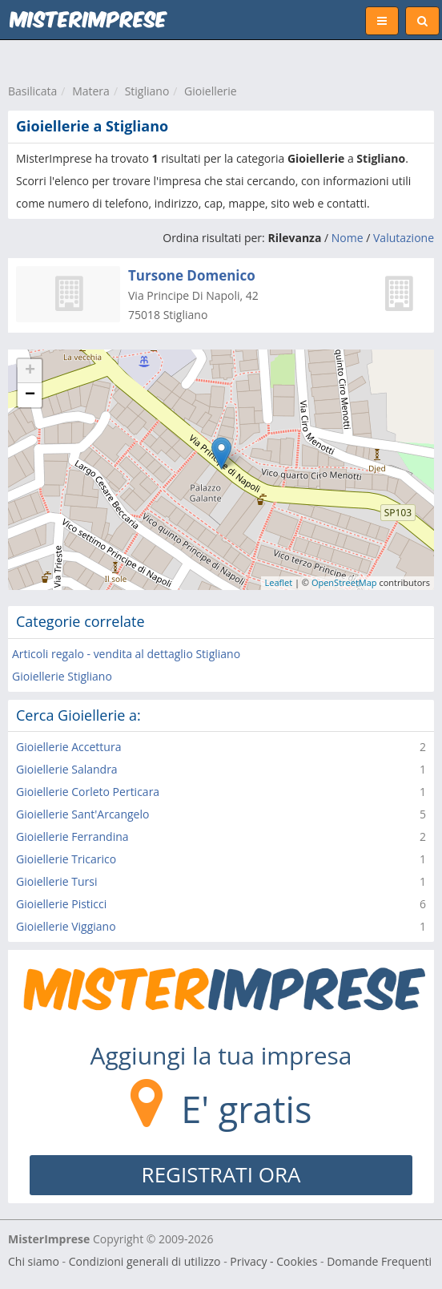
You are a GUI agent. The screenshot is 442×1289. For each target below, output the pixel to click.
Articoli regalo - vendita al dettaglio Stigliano (126, 653)
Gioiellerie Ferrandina (72, 836)
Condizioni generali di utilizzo (145, 1261)
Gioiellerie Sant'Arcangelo (82, 814)
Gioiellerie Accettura (68, 746)
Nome (348, 237)
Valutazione (403, 237)
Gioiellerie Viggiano (66, 926)
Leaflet (279, 582)
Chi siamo (33, 1261)
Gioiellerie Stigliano (62, 676)
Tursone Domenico (191, 275)
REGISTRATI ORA (221, 1174)
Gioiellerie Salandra (67, 769)
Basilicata (32, 91)
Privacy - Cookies (273, 1261)
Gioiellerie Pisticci (61, 903)
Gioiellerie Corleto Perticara (87, 791)
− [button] (30, 395)
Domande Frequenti (379, 1261)
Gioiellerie (210, 91)
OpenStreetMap (344, 582)
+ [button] (30, 371)
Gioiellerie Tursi (56, 881)
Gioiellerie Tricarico (66, 859)
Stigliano (147, 91)
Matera (91, 91)
